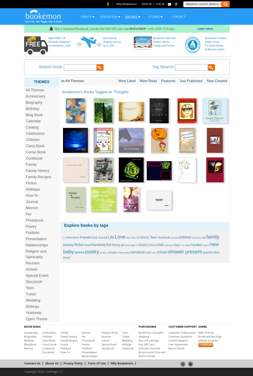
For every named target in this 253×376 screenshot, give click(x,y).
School (31, 269)
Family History (37, 171)
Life (111, 237)
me (182, 245)
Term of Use (97, 363)
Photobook (35, 220)
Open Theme (37, 319)
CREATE (87, 17)
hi (137, 245)
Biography (34, 102)
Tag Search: (163, 66)
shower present (185, 251)
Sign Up (147, 4)
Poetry (31, 226)
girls (127, 245)
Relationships (37, 245)
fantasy (68, 245)
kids (161, 245)
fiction (79, 245)
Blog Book (34, 115)
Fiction (31, 183)
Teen (30, 288)
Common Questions (180, 336)
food (88, 245)
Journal (32, 202)
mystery (196, 245)
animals (174, 238)
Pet (28, 214)
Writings (32, 306)
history (143, 245)
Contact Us (32, 363)
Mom (128, 238)
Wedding (33, 300)
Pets (133, 238)
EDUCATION (110, 17)
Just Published (191, 81)
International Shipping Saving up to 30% (112, 42)
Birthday (32, 109)
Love (120, 237)
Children (33, 140)
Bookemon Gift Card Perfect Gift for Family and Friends (164, 42)
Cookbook (34, 158)
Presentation (36, 239)
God (94, 237)
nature (206, 245)
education (196, 238)
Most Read (148, 81)
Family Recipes (38, 177)
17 (64, 238)
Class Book (35, 146)
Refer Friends (206, 332)
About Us (51, 363)
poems (80, 252)
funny (116, 245)
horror (153, 245)
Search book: (51, 66)
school (161, 252)
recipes (112, 252)
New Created (217, 81)
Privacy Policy (73, 363)
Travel (31, 294)
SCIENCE (142, 237)
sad (148, 252)
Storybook (34, 282)
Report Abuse (176, 348)
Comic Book (36, 152)
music (187, 245)
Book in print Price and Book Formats (152, 354)
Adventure (72, 237)
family (212, 237)
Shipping (144, 336)
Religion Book (110, 332)
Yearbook (33, 313)
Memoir (32, 208)
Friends (85, 237)
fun (108, 245)
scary (153, 253)
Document (48, 352)
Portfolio (32, 233)
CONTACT (178, 17)
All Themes (35, 90)
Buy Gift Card (146, 344)
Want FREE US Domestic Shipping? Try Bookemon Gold (59, 42)
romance (137, 252)
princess (103, 253)
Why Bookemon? (126, 4)
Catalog (32, 127)
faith (204, 238)
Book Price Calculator (151, 332)
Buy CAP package (149, 340)
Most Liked (126, 81)
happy (133, 245)
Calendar (33, 121)
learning (168, 245)
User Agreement (178, 344)
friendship (98, 245)
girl (123, 245)
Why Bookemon (122, 363)
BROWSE (133, 17)
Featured (168, 81)
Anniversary (35, 96)
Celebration (35, 133)
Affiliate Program (208, 340)
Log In (160, 4)
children (184, 237)
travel (66, 257)
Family (31, 164)
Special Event (37, 275)
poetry (92, 251)
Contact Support (178, 340)
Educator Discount (149, 348)
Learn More (205, 28)
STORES (156, 17)
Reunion (33, 263)
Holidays (33, 189)
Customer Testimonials (182, 332)
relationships (124, 253)
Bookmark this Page (210, 336)
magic (176, 245)
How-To (32, 195)
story (216, 252)
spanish (207, 252)
